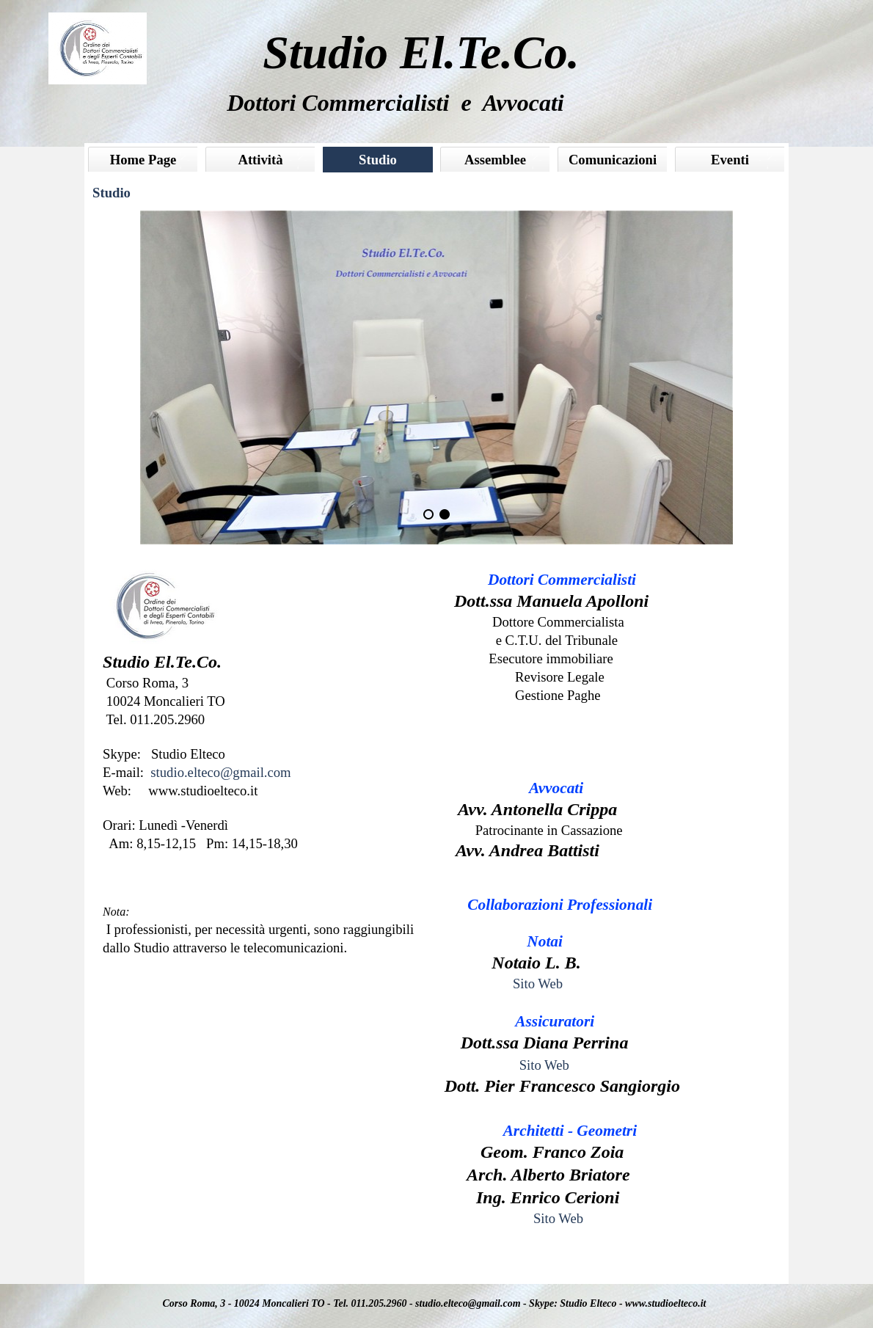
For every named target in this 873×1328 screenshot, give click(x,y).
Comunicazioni (613, 159)
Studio (378, 159)
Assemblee (495, 159)
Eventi (730, 159)
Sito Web (538, 983)
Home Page (143, 159)
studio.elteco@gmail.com (220, 772)
